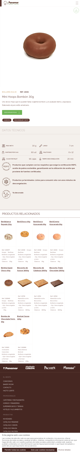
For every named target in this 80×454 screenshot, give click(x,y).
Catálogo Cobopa (10, 379)
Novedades (7, 372)
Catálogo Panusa (10, 382)
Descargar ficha (10, 112)
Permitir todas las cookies (15, 450)
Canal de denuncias (40, 423)
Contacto (7, 341)
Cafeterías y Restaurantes (13, 353)
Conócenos (7, 335)
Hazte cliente (8, 344)
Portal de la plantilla (40, 416)
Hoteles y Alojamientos (12, 363)
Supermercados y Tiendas (13, 360)
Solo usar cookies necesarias (42, 450)
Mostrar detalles (64, 450)
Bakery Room (8, 338)
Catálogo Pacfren (10, 385)
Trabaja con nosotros (40, 410)
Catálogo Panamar (10, 375)
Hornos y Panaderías (11, 357)
